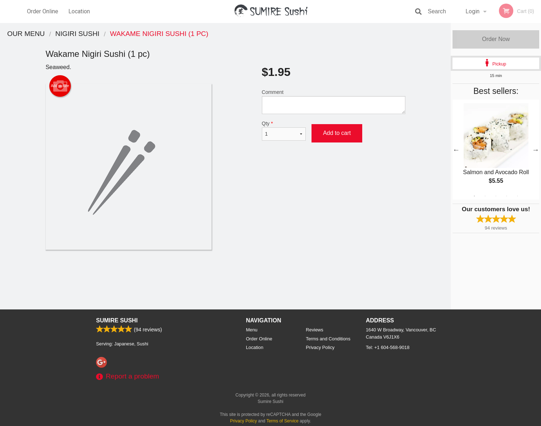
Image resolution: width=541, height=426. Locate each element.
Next (535, 149)
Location (79, 11)
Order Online (42, 11)
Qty (284, 131)
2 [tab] (485, 196)
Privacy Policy (320, 347)
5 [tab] (517, 196)
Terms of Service (283, 420)
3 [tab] (496, 196)
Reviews (314, 329)
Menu (252, 329)
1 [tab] (474, 196)
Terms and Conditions (328, 338)
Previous (456, 149)
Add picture (60, 86)
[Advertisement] (225, 273)
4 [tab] (506, 196)
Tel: (387, 347)
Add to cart (337, 133)
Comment (333, 101)
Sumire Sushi (117, 320)
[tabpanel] (495, 149)
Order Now (496, 39)
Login (472, 11)
